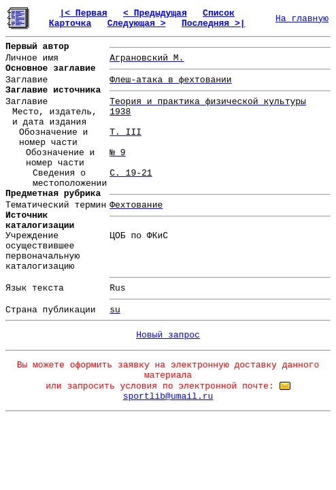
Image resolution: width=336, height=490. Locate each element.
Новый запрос (168, 335)
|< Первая (83, 13)
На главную (302, 19)
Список (219, 13)
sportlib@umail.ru (168, 396)
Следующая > (136, 23)
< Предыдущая (155, 13)
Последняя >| (214, 23)
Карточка (70, 23)
